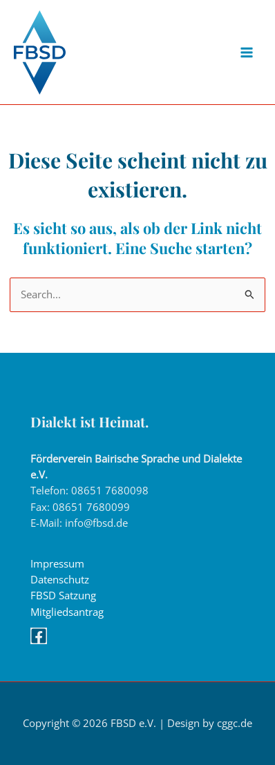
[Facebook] (38, 636)
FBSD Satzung (63, 595)
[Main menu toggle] (246, 52)
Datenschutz (59, 579)
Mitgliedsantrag (67, 612)
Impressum (57, 563)
